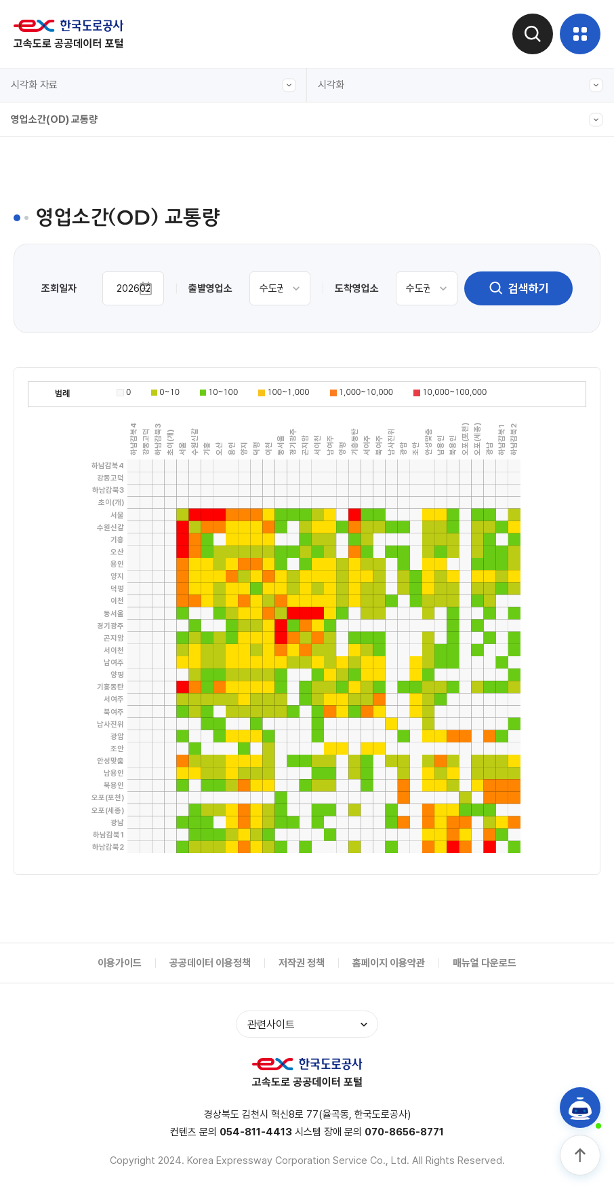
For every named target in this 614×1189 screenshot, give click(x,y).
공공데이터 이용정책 (210, 963)
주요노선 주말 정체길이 (70, 371)
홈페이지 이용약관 (388, 963)
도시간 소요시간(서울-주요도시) (87, 340)
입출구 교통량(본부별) (67, 434)
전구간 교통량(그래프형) (72, 153)
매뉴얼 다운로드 (484, 963)
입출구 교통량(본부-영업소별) (83, 246)
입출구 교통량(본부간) (67, 215)
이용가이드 (120, 963)
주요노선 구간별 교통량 (70, 277)
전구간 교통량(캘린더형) (72, 184)
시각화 (460, 85)
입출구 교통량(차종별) (67, 309)
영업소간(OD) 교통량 (307, 120)
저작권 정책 (302, 963)
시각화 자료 (153, 85)
